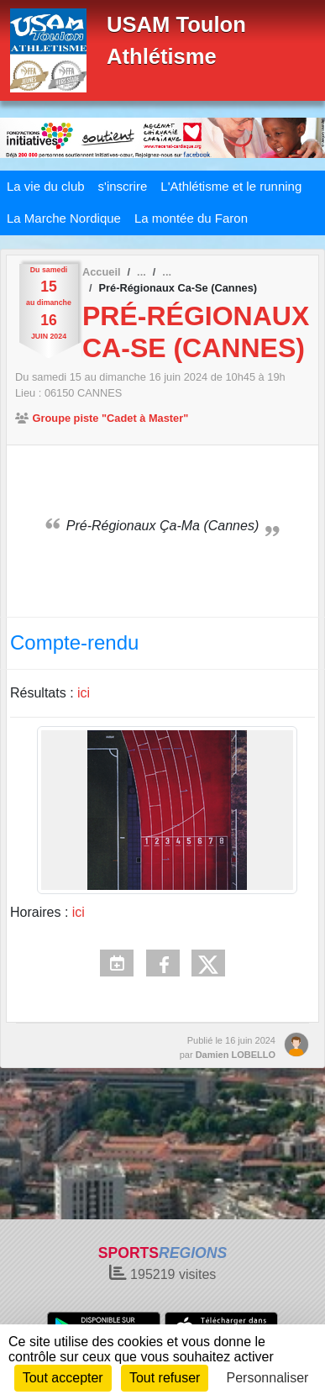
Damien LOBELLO (235, 1055)
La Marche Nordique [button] (64, 218)
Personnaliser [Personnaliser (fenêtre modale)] (268, 1378)
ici (83, 693)
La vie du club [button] (46, 186)
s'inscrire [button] (123, 186)
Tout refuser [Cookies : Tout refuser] (164, 1378)
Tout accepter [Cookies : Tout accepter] (63, 1378)
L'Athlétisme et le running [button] (230, 186)
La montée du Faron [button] (191, 218)
